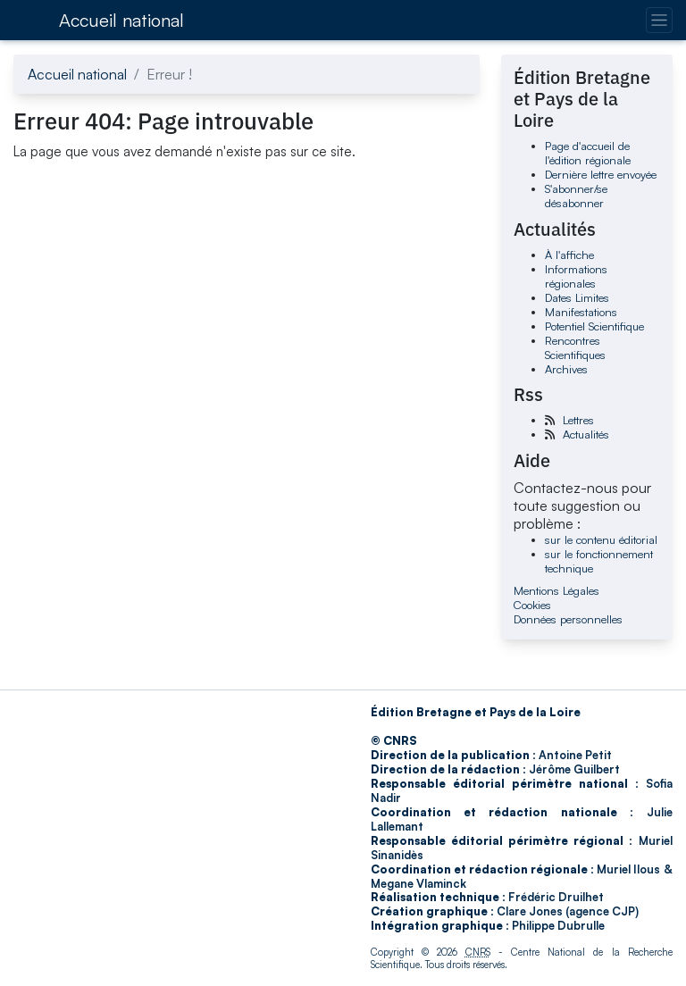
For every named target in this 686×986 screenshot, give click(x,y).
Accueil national (121, 20)
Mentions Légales (556, 590)
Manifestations (581, 312)
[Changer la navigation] (659, 20)
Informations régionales (576, 276)
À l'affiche (569, 254)
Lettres (578, 420)
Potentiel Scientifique (594, 326)
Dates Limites (577, 297)
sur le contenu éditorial (601, 539)
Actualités (586, 434)
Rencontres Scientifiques (575, 347)
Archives (566, 369)
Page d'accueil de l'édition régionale (588, 152)
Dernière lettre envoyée (601, 174)
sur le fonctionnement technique (599, 561)
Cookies (532, 604)
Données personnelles (568, 619)
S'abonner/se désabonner (576, 195)
